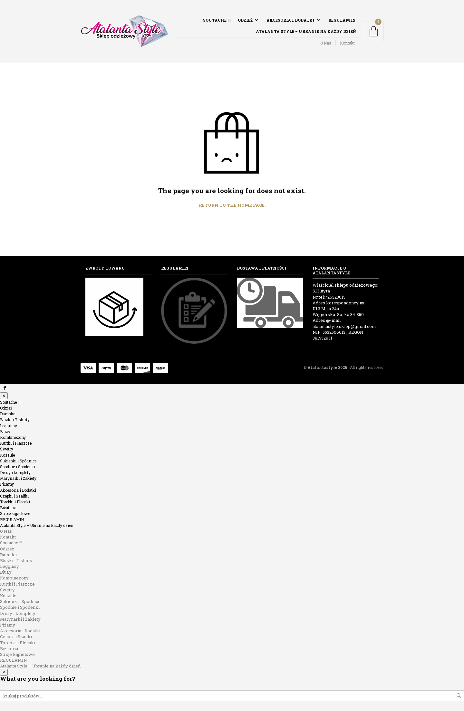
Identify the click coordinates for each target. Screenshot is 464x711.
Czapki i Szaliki (14, 496)
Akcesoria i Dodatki (290, 20)
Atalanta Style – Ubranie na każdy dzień (306, 31)
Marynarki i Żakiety (18, 478)
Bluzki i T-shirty (15, 419)
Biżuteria (8, 507)
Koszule (7, 455)
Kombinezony (13, 437)
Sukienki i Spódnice (18, 460)
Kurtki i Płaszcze (16, 443)
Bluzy (5, 431)
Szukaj (458, 695)
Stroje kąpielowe (15, 513)
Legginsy (8, 425)
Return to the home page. (232, 205)
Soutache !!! (216, 20)
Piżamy (7, 484)
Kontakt (347, 42)
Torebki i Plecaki (15, 501)
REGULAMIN (342, 20)
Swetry (6, 448)
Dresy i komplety (15, 472)
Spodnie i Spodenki (17, 466)
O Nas (325, 42)
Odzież (245, 20)
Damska (7, 413)
